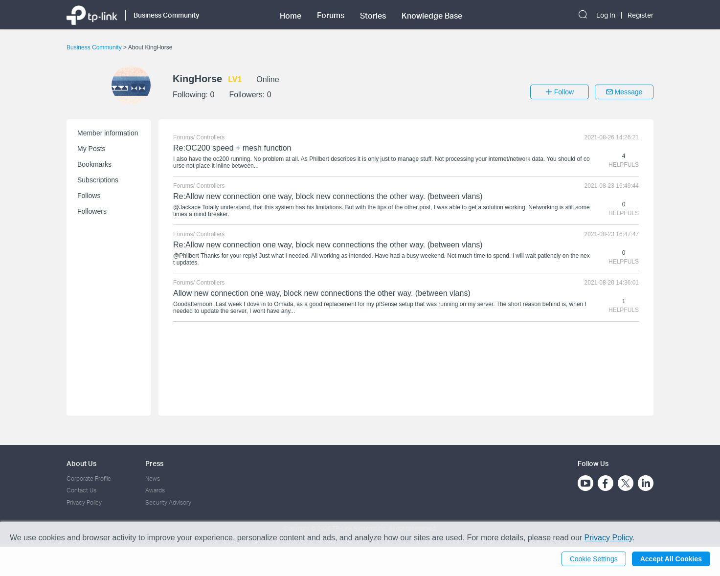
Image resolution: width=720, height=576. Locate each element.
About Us (81, 463)
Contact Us (81, 490)
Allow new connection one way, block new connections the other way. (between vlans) (322, 293)
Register (640, 15)
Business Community (95, 47)
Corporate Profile (89, 478)
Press (154, 463)
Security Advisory (168, 502)
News (152, 478)
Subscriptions (97, 180)
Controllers (210, 137)
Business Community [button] (167, 15)
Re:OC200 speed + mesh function (232, 148)
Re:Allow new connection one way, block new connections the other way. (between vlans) (328, 196)
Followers (92, 211)
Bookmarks (94, 164)
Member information (107, 133)
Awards (155, 490)
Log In (605, 15)
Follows (88, 195)
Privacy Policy (84, 502)
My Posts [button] (91, 149)
